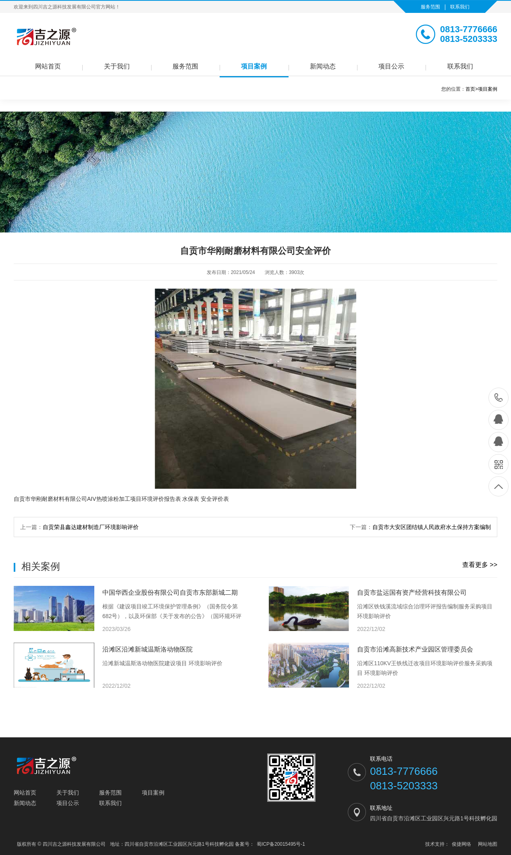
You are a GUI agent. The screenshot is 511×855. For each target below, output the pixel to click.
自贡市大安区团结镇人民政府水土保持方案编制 (431, 527)
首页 (471, 89)
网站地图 (487, 844)
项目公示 (391, 66)
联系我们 (459, 7)
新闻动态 (323, 66)
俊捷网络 (461, 844)
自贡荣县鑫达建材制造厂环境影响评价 (91, 527)
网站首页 (48, 66)
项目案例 (254, 66)
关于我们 (117, 66)
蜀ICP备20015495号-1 (281, 844)
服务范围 (430, 7)
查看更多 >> (479, 564)
